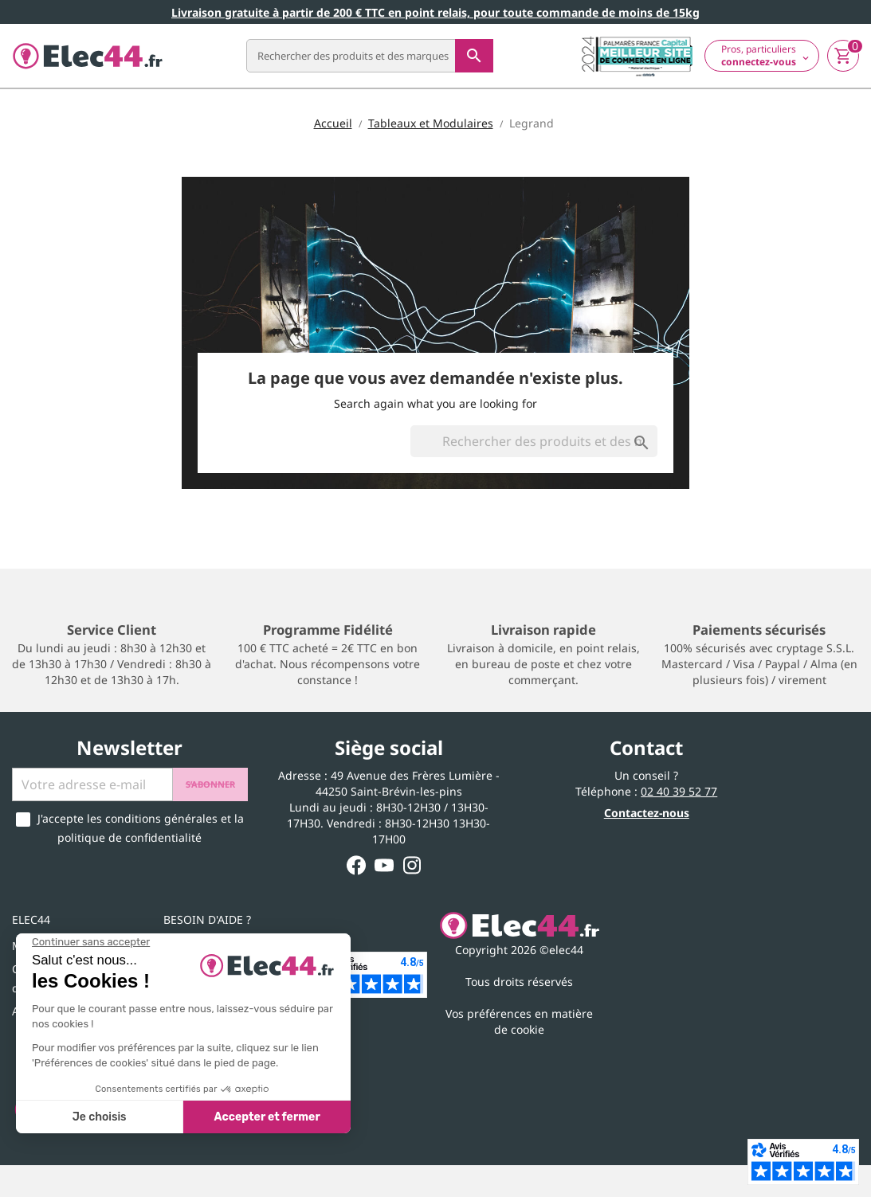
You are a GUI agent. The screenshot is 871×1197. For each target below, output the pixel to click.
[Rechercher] (369, 55)
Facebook (357, 865)
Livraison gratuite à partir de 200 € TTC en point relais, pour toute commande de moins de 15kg (435, 12)
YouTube (384, 865)
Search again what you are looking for (435, 403)
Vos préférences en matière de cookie (519, 1021)
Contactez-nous (646, 812)
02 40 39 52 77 (679, 791)
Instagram (412, 865)
